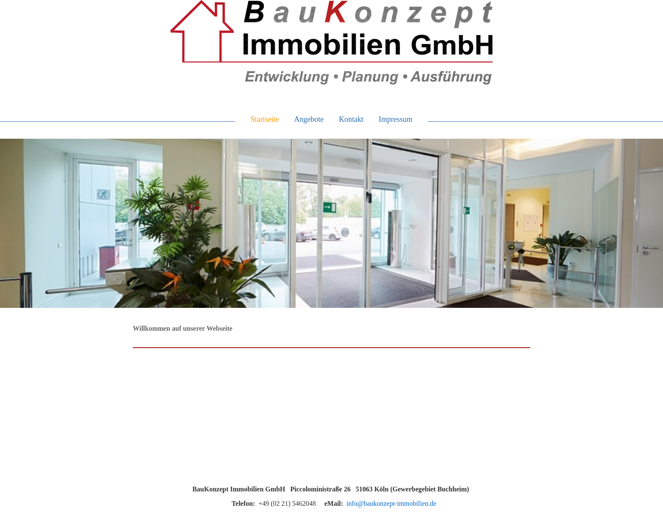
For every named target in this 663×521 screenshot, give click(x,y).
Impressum (395, 119)
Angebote (309, 119)
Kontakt (351, 119)
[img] (331, 42)
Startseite (265, 119)
